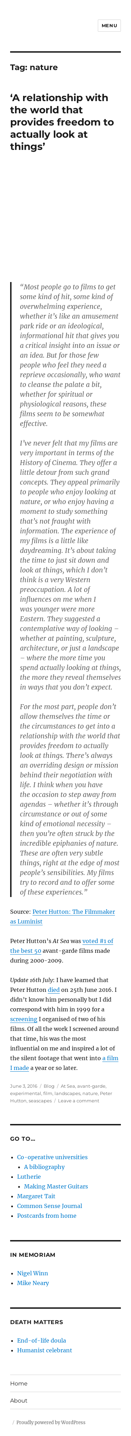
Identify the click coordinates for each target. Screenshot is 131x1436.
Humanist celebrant (44, 1350)
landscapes (67, 1093)
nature (90, 1093)
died (54, 989)
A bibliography (44, 1166)
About (19, 1400)
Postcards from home (47, 1215)
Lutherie (29, 1176)
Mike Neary (33, 1282)
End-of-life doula (41, 1340)
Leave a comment (78, 1100)
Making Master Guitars (56, 1186)
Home (19, 1383)
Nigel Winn (32, 1273)
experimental (25, 1093)
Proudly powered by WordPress (51, 1423)
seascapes (40, 1100)
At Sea (68, 1086)
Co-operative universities (52, 1157)
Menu (109, 25)
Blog (49, 1086)
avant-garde (91, 1086)
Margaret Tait (36, 1196)
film (47, 1093)
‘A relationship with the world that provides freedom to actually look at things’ (62, 122)
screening (23, 1019)
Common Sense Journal (49, 1205)
